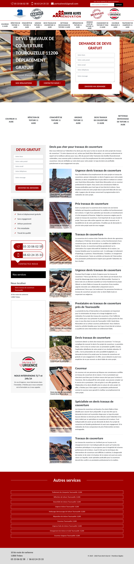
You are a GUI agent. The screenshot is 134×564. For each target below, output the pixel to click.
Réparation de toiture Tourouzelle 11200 (67, 516)
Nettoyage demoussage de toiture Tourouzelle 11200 (67, 512)
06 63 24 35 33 (40, 3)
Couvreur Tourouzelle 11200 (67, 521)
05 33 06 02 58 (20, 3)
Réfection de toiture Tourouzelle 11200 (67, 497)
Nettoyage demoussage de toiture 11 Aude (64, 25)
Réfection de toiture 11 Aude (15, 25)
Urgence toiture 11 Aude (38, 25)
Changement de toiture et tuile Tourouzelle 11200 (67, 531)
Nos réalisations (24, 83)
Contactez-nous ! (52, 83)
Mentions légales (117, 556)
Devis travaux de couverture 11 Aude (49, 25)
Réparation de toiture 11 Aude (78, 25)
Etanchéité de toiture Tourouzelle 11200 (67, 502)
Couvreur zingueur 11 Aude (115, 25)
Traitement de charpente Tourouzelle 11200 (67, 492)
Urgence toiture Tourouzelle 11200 (67, 507)
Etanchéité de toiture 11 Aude (27, 25)
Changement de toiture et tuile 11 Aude (102, 25)
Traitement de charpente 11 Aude (127, 25)
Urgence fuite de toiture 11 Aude (89, 25)
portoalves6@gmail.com (64, 3)
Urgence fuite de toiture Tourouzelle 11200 (67, 526)
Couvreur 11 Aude (5, 25)
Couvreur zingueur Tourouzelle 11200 (67, 536)
